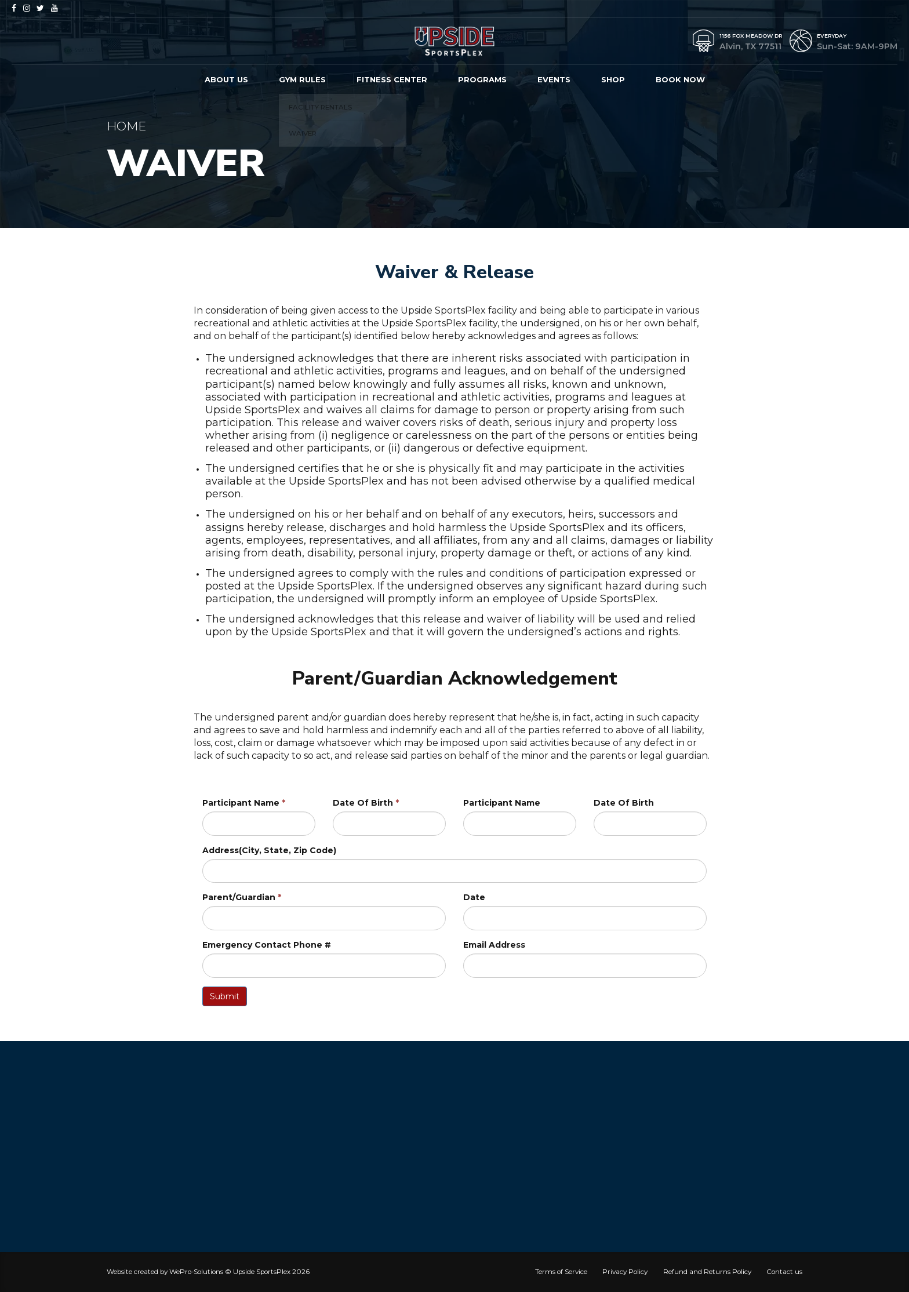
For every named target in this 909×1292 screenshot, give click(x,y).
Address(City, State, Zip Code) (269, 850)
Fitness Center (392, 79)
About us (226, 79)
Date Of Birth (366, 803)
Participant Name (243, 803)
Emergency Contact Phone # (266, 945)
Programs (482, 79)
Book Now (680, 79)
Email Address (494, 945)
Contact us (784, 1272)
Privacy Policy (625, 1272)
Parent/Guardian (241, 897)
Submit (224, 996)
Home (126, 126)
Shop (613, 79)
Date (474, 897)
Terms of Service (561, 1272)
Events (553, 79)
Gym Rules (302, 79)
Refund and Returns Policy (707, 1272)
